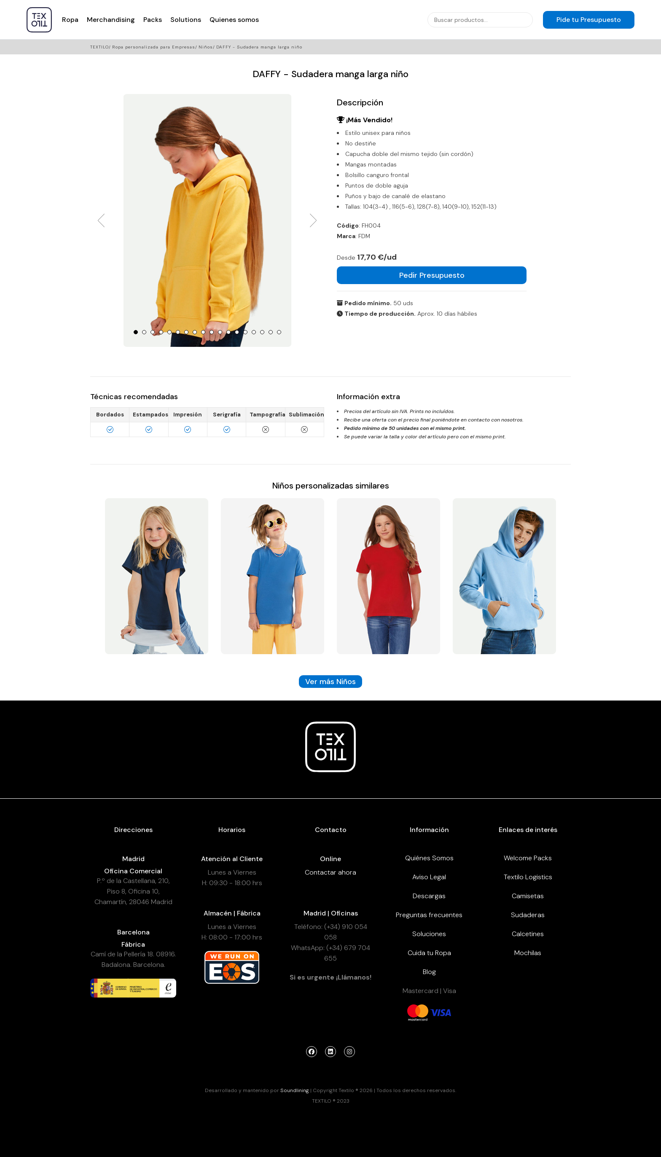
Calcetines (528, 933)
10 (212, 332)
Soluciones (429, 933)
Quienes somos (234, 19)
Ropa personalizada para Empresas (153, 47)
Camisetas (528, 895)
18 (279, 332)
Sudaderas (528, 914)
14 (245, 332)
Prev (101, 220)
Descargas (429, 895)
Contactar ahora (330, 872)
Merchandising (111, 19)
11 (220, 332)
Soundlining (294, 1090)
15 (254, 332)
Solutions (185, 19)
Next (313, 220)
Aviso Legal (429, 876)
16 (262, 332)
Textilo (99, 47)
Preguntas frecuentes (429, 914)
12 (228, 332)
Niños (206, 47)
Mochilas (527, 952)
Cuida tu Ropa (429, 952)
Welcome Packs (528, 858)
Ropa (70, 19)
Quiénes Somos (429, 858)
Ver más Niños (330, 681)
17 (271, 332)
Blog (429, 971)
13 (237, 332)
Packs (152, 19)
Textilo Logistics (528, 876)
